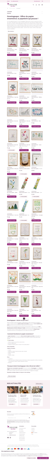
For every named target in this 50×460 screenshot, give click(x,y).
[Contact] (8, 1)
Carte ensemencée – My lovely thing (37, 263)
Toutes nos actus (39, 383)
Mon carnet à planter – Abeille (12, 192)
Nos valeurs (21, 429)
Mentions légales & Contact (27, 444)
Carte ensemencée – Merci (11, 73)
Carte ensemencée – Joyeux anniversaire (36, 74)
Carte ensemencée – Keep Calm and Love (12, 98)
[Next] (42, 393)
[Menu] (42, 4)
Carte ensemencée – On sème (12, 262)
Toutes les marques (12, 8)
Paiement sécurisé (22, 432)
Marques (9, 13)
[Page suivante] (28, 319)
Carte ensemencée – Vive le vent (12, 215)
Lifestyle (33, 431)
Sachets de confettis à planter (24, 168)
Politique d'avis (21, 435)
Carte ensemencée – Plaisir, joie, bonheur (37, 239)
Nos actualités (14, 383)
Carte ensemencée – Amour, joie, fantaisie (12, 169)
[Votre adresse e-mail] (19, 418)
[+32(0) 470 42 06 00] (14, 1)
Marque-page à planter (24, 192)
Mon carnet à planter (37, 168)
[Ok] (29, 418)
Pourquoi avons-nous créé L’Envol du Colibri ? (37, 396)
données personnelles (22, 455)
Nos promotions (22, 437)
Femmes (33, 428)
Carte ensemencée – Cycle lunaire (36, 311)
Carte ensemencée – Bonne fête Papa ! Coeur (12, 311)
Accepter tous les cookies (43, 457)
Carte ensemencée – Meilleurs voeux (37, 98)
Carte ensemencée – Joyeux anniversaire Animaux (12, 50)
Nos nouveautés (22, 438)
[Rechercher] (33, 4)
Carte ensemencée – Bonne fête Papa (37, 287)
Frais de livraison (22, 434)
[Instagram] (10, 438)
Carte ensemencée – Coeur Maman (24, 311)
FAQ (42, 1)
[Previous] (7, 393)
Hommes (33, 429)
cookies (41, 453)
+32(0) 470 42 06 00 (12, 435)
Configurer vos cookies (31, 457)
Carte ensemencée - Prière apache (24, 239)
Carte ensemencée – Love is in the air (24, 74)
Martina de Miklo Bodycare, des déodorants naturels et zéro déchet (24, 396)
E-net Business (16, 446)
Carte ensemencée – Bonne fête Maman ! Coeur (24, 287)
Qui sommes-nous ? (37, 1)
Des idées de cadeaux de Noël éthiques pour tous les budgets (12, 396)
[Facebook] (8, 438)
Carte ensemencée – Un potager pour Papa (37, 216)
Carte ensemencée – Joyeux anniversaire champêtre (24, 98)
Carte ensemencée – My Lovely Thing (12, 122)
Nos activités (21, 431)
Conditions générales (35, 444)
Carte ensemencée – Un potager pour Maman (12, 239)
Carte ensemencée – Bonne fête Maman (12, 287)
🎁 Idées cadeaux (34, 432)
